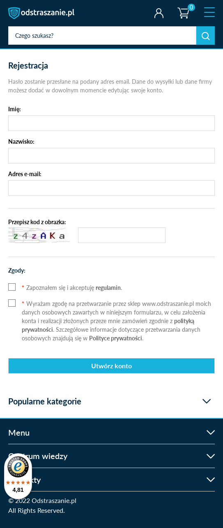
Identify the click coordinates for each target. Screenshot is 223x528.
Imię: (14, 109)
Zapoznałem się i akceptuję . (72, 287)
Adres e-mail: (24, 173)
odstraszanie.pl (42, 13)
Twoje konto (158, 13)
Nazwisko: (21, 141)
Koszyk (182, 6)
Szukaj (205, 35)
